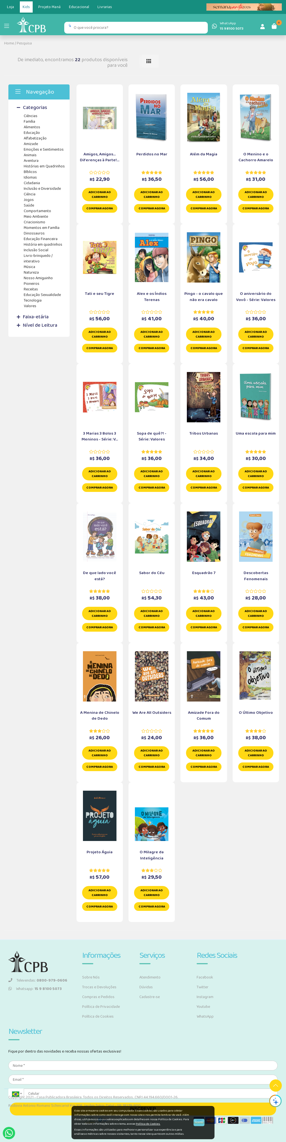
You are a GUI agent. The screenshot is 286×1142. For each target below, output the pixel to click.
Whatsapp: (35, 989)
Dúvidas (146, 987)
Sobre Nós (91, 977)
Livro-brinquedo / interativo (38, 258)
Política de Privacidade (101, 1007)
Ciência (29, 194)
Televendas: (37, 980)
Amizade (31, 144)
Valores (30, 306)
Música (29, 267)
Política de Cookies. (148, 1123)
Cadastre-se (149, 997)
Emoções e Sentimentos (44, 149)
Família (29, 122)
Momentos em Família (41, 228)
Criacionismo (34, 222)
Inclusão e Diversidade (42, 189)
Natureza (31, 272)
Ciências (30, 116)
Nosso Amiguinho (38, 278)
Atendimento (150, 977)
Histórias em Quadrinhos (44, 166)
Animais (30, 155)
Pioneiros (31, 284)
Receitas (31, 289)
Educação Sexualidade (42, 295)
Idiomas (30, 177)
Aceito (199, 1122)
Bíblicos (30, 172)
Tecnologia (33, 300)
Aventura (31, 161)
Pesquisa (24, 43)
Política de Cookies (98, 1016)
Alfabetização (35, 138)
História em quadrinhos (43, 244)
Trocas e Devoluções (99, 987)
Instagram (205, 997)
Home (9, 43)
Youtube (203, 1007)
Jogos (29, 200)
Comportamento (37, 211)
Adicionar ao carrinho (100, 194)
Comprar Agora (99, 208)
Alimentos (32, 127)
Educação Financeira (41, 239)
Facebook (205, 977)
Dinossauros (34, 233)
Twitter (202, 987)
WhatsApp (205, 1016)
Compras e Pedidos (98, 997)
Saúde (29, 205)
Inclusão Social (36, 250)
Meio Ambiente (36, 217)
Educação (32, 133)
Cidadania (32, 183)
